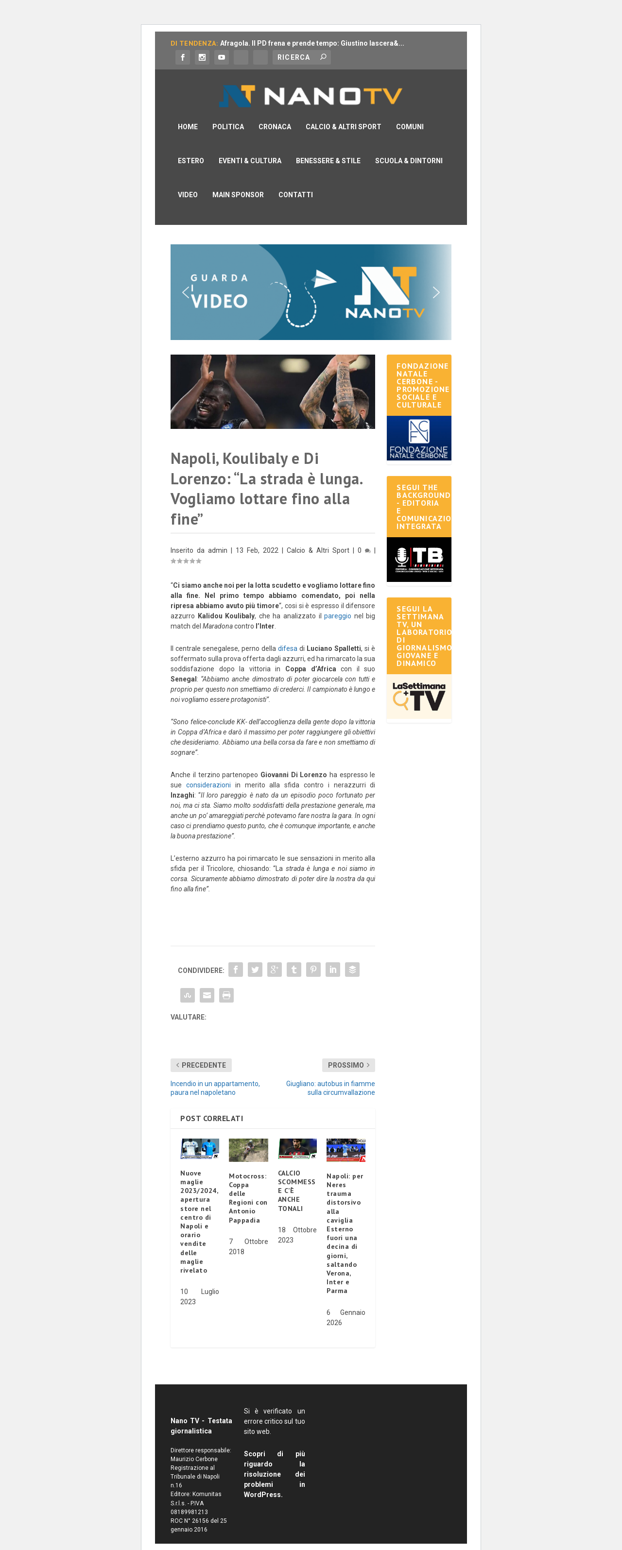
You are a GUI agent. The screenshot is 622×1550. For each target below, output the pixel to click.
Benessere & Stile (328, 146)
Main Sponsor (238, 180)
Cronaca (275, 112)
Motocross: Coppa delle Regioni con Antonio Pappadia (248, 1183)
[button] (311, 277)
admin (217, 536)
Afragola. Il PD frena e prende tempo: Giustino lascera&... (312, 43)
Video (188, 180)
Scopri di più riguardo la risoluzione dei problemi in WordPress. (274, 1459)
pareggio (337, 601)
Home (188, 112)
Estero (191, 146)
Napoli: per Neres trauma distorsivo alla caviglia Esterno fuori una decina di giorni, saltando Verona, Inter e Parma (345, 1218)
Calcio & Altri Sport (343, 112)
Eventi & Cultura (250, 146)
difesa (287, 634)
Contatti (295, 180)
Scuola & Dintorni (409, 146)
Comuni (410, 112)
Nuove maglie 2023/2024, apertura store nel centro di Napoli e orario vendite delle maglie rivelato (199, 1207)
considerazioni (208, 770)
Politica (228, 112)
